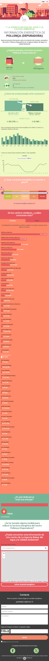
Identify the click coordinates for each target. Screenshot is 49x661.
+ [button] (4, 553)
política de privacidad (13, 642)
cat (47, 1)
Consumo (13, 221)
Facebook (12, 650)
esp (43, 1)
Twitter (36, 650)
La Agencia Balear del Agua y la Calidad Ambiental (25, 28)
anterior (2, 155)
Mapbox (45, 581)
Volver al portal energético (24, 584)
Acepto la (10, 642)
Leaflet (8, 581)
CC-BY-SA (34, 581)
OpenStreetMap (21, 581)
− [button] (4, 557)
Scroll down (24, 658)
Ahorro (37, 221)
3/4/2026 (24, 156)
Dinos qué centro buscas (8, 544)
